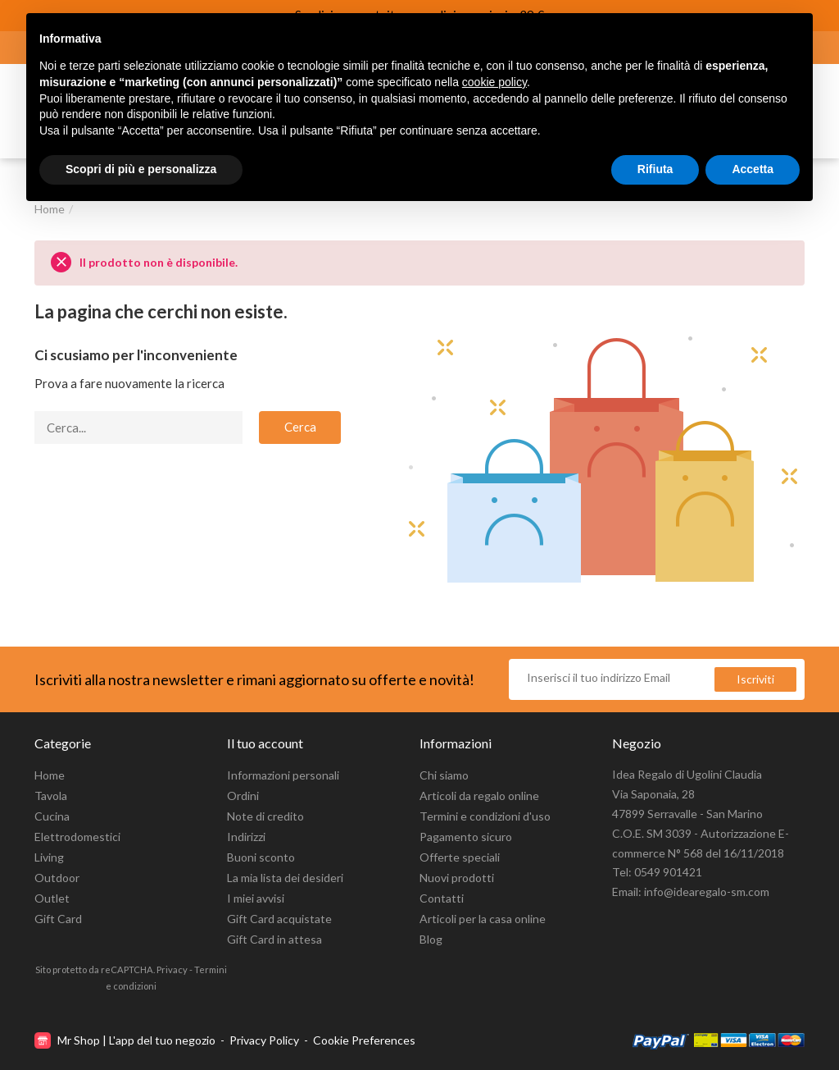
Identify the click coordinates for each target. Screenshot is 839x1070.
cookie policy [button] (494, 82)
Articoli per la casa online (483, 919)
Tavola (50, 795)
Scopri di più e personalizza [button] (141, 169)
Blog (431, 939)
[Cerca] (138, 427)
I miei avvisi (255, 898)
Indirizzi (246, 837)
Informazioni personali (283, 775)
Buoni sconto (261, 857)
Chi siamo (444, 775)
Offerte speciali (460, 857)
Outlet (52, 898)
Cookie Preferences (364, 1040)
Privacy (172, 969)
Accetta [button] (752, 169)
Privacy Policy (264, 1040)
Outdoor (56, 878)
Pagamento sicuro (466, 837)
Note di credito (265, 816)
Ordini (243, 795)
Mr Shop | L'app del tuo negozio (126, 1040)
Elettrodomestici (77, 837)
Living (49, 857)
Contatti (442, 898)
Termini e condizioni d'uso (485, 816)
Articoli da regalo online (479, 795)
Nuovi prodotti (457, 878)
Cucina (52, 816)
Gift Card (58, 919)
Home (49, 775)
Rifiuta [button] (655, 169)
